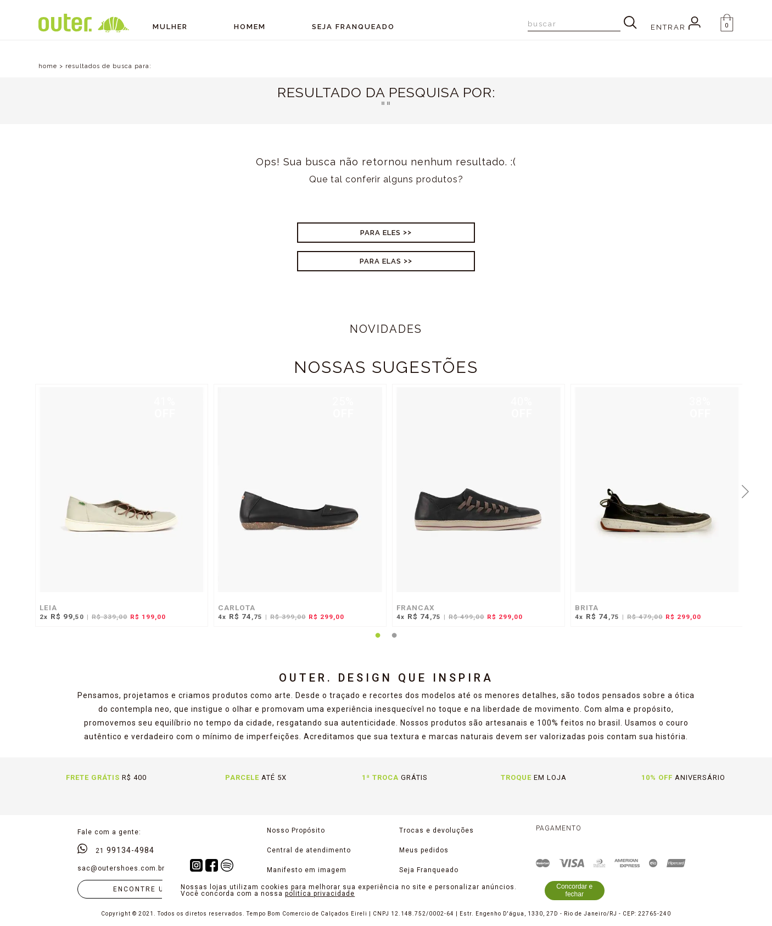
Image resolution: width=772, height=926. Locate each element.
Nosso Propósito (296, 830)
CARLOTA (236, 607)
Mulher (170, 27)
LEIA (48, 607)
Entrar (676, 27)
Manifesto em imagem (306, 870)
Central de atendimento (309, 850)
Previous (26, 490)
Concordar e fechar (574, 890)
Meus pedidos (424, 850)
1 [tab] (377, 642)
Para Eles (380, 232)
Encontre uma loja (156, 889)
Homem (250, 27)
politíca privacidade (320, 893)
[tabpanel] (119, 511)
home (47, 66)
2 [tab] (394, 642)
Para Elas (380, 261)
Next (745, 490)
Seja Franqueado (428, 870)
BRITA (586, 607)
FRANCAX (415, 607)
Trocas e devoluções (436, 830)
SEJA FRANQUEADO (353, 27)
